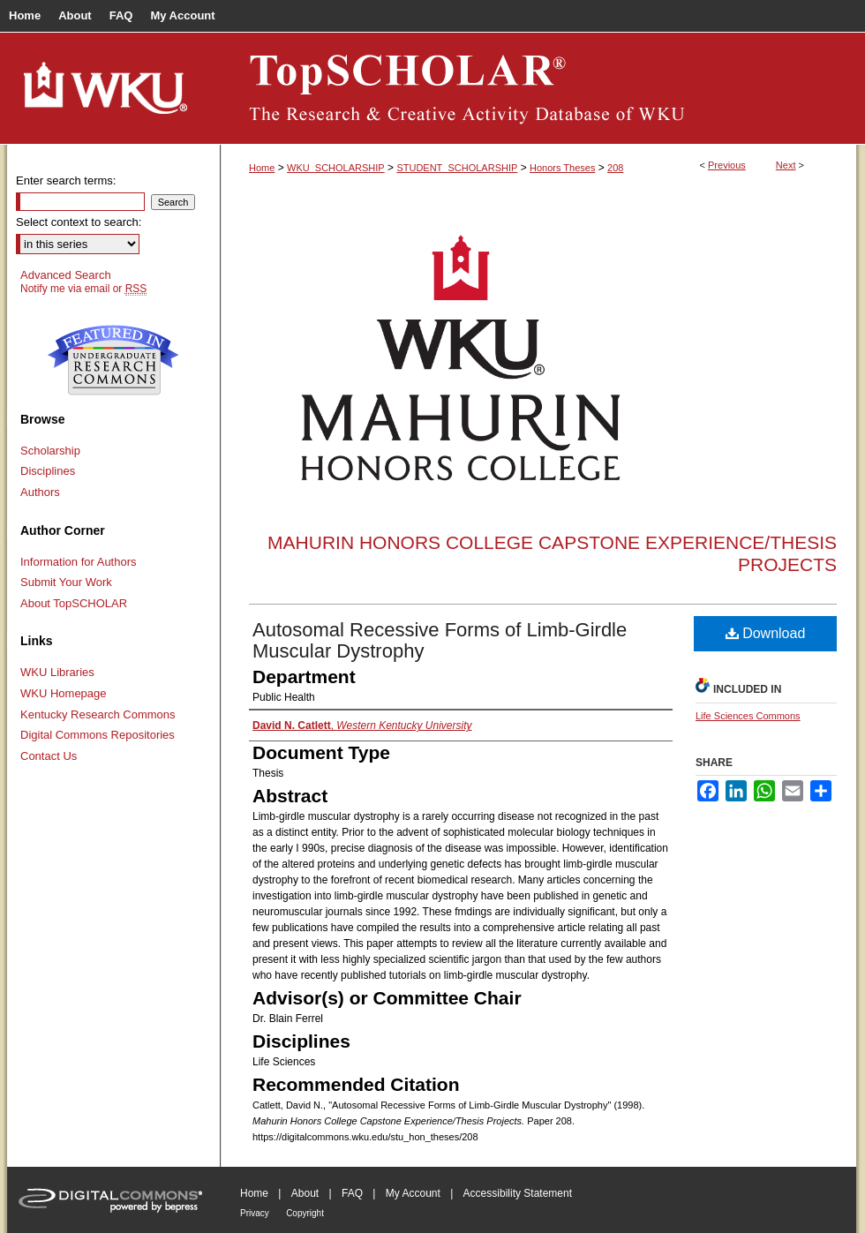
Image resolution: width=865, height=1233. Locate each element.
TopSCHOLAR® (538, 88)
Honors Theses (562, 167)
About (305, 1193)
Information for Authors (78, 561)
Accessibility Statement (517, 1193)
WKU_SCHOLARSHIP (336, 167)
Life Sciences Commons (748, 715)
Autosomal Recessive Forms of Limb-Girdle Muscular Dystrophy (439, 640)
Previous (727, 165)
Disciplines (47, 470)
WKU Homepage (63, 693)
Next (786, 165)
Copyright (305, 1213)
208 (615, 167)
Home (262, 167)
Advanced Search (65, 275)
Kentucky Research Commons (98, 714)
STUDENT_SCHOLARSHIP (456, 167)
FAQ (352, 1193)
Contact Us (48, 756)
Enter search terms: (66, 180)
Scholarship (50, 450)
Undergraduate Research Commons (113, 360)
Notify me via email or (83, 288)
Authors (40, 492)
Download (766, 633)
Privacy (254, 1213)
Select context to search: (78, 222)
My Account (413, 1193)
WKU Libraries (57, 672)
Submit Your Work (66, 582)
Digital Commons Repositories (97, 734)
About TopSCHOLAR (73, 603)
